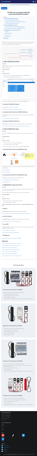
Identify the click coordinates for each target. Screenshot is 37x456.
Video (2, 428)
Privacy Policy (26, 454)
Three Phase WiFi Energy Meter (5, 415)
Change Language (31, 454)
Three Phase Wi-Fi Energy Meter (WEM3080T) (13, 289)
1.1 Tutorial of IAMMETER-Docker (11, 20)
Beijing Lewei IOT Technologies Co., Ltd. (12, 454)
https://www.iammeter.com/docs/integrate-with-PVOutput (10, 232)
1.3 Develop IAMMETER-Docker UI (11, 23)
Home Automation (4, 419)
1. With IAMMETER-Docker (10, 18)
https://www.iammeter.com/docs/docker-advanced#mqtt (10, 118)
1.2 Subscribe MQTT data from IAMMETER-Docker (14, 21)
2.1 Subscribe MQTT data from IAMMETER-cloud (14, 26)
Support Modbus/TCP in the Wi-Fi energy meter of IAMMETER (11, 238)
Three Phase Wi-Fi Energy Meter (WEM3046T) (13, 361)
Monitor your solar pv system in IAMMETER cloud (9, 251)
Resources (2, 424)
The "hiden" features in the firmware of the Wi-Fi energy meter (11, 245)
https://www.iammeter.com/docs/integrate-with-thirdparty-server (11, 221)
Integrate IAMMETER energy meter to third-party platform (10, 249)
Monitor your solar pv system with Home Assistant (9, 247)
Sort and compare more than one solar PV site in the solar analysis (11, 255)
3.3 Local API (7, 34)
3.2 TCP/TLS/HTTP (8, 33)
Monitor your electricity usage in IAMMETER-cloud (10, 253)
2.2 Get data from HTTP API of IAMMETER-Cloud (14, 28)
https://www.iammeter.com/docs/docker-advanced (15, 109)
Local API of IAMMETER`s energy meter (8, 230)
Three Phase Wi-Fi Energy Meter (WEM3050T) (13, 395)
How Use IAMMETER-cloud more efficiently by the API (10, 179)
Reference (5, 38)
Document (2, 425)
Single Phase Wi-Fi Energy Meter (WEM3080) (12, 325)
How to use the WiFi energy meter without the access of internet (11, 243)
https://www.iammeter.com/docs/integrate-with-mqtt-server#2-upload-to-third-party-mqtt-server (16, 213)
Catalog (4, 8)
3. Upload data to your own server (11, 30)
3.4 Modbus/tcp (7, 36)
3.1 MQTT (6, 31)
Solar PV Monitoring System (5, 418)
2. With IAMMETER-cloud (10, 25)
